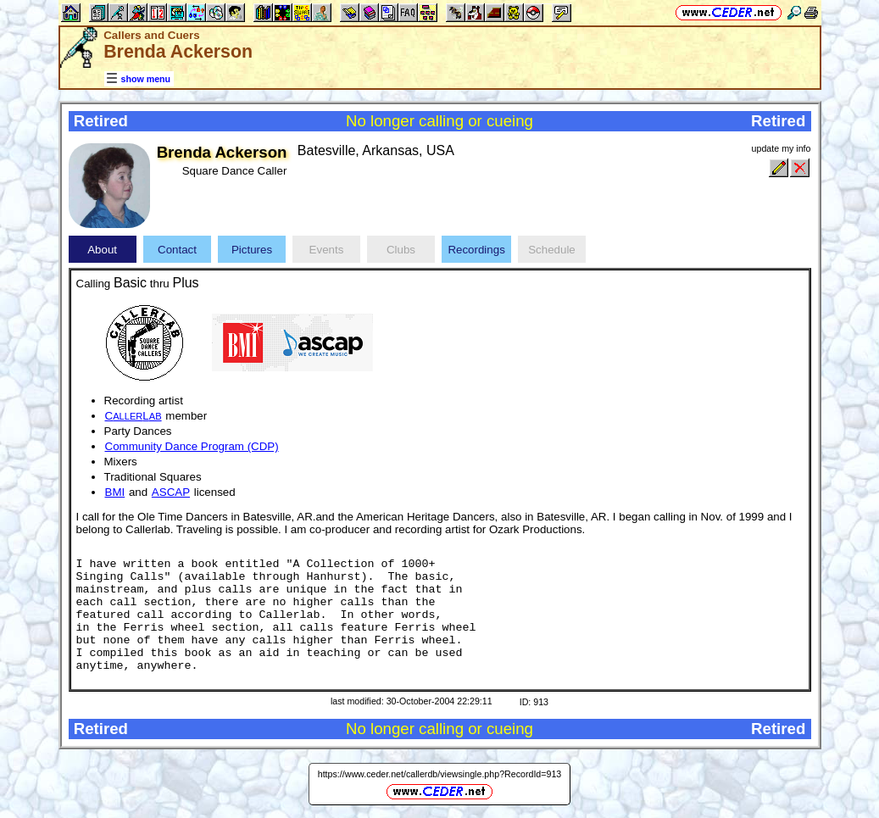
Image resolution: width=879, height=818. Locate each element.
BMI (115, 492)
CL (133, 415)
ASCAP (171, 492)
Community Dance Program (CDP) (192, 446)
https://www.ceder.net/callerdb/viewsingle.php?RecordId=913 (440, 774)
